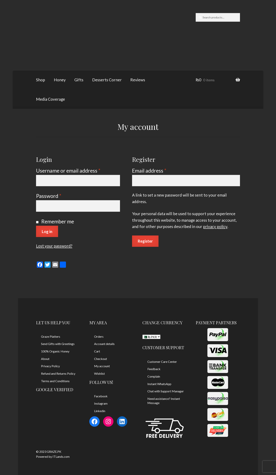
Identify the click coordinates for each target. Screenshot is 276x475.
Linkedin (99, 411)
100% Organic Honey (55, 351)
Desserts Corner (107, 79)
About (45, 359)
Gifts (78, 79)
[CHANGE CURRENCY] (151, 337)
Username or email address (68, 170)
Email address (149, 170)
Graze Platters (50, 336)
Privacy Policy (50, 366)
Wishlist (99, 373)
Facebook (101, 396)
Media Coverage (50, 99)
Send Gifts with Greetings (58, 344)
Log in (47, 231)
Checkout (100, 359)
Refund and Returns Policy (58, 373)
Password (48, 196)
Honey (60, 79)
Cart (97, 351)
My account (102, 366)
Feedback (153, 369)
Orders (99, 336)
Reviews (137, 79)
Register (145, 241)
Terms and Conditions (55, 381)
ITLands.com (61, 456)
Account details (104, 344)
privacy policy (215, 226)
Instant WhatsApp (159, 384)
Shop (40, 79)
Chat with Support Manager (165, 391)
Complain (153, 376)
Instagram (101, 403)
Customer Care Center (162, 361)
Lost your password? (54, 245)
